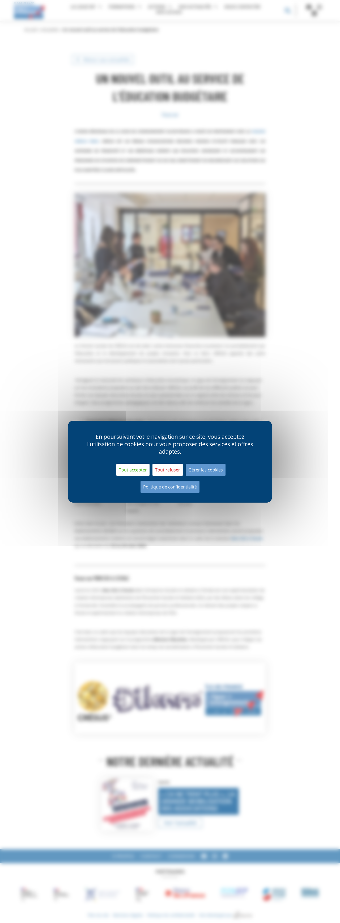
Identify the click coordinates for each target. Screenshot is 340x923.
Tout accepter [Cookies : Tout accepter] (133, 470)
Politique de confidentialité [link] (170, 487)
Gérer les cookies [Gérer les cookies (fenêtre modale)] (205, 470)
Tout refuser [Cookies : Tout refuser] (167, 470)
